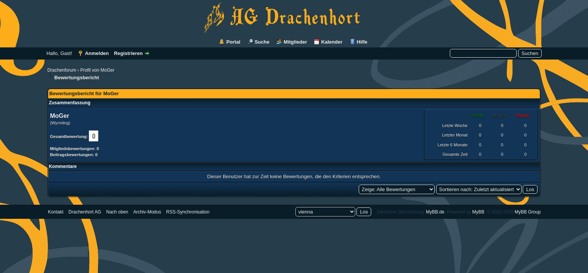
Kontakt (55, 212)
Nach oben (117, 212)
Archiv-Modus (147, 212)
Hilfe (362, 42)
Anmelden (97, 53)
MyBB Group (528, 212)
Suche (262, 42)
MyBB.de (435, 212)
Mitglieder (295, 42)
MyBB (478, 212)
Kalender (331, 42)
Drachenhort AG (84, 212)
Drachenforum (61, 70)
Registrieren (128, 53)
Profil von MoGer (97, 70)
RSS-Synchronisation (188, 212)
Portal (233, 42)
